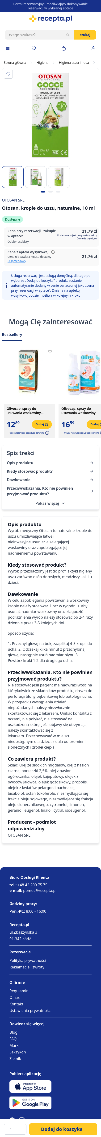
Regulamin (19, 990)
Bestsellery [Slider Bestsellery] (12, 334)
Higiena (43, 62)
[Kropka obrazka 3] (58, 192)
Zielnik (15, 1058)
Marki (14, 1045)
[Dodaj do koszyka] (63, 1129)
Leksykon (17, 1052)
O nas (14, 997)
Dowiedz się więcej (87, 238)
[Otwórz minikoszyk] (64, 48)
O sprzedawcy (17, 261)
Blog (13, 1032)
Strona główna (15, 62)
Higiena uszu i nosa (74, 62)
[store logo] (50, 18)
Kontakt (16, 1004)
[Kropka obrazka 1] (43, 192)
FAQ (13, 1038)
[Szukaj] (67, 34)
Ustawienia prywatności (30, 1010)
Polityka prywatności (27, 960)
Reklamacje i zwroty (26, 967)
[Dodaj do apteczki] (8, 74)
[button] (46, 433)
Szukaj (85, 34)
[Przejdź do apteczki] (34, 48)
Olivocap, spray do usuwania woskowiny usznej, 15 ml (24, 411)
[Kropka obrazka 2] (50, 192)
